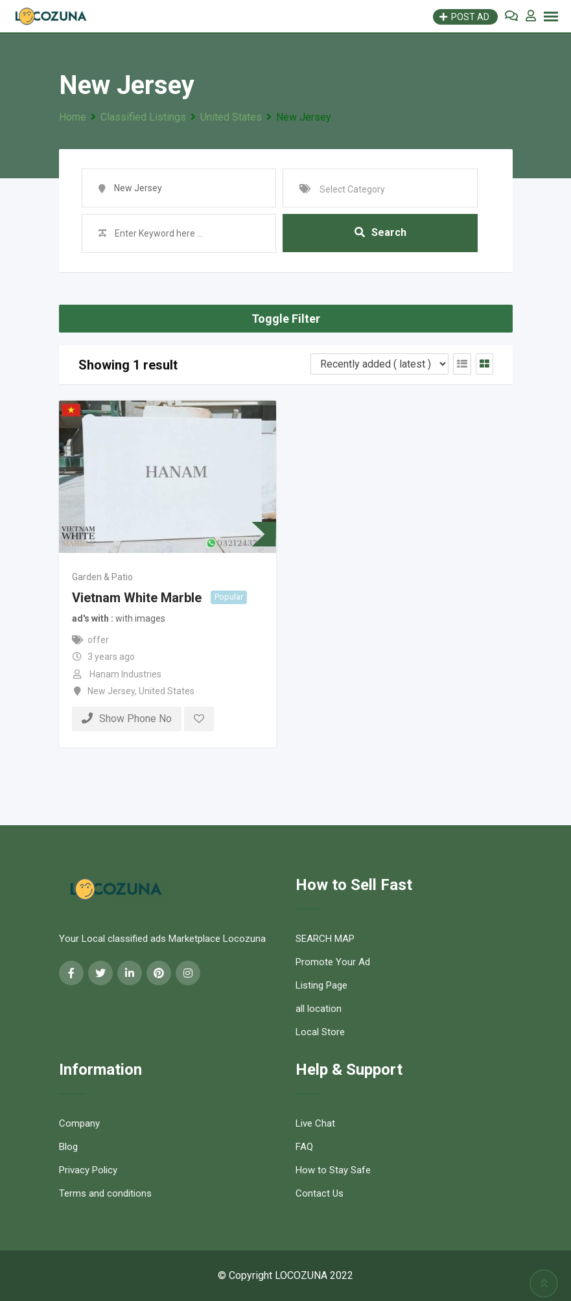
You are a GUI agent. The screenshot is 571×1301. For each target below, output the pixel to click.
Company (79, 1123)
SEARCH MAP (325, 938)
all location (319, 1008)
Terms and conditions (105, 1193)
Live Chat (315, 1123)
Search (380, 233)
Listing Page (321, 985)
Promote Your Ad (333, 962)
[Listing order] (379, 364)
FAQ (304, 1147)
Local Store (320, 1032)
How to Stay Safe (333, 1170)
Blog (68, 1147)
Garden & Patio (102, 577)
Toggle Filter (285, 318)
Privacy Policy (88, 1170)
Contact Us (320, 1193)
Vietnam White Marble (137, 597)
